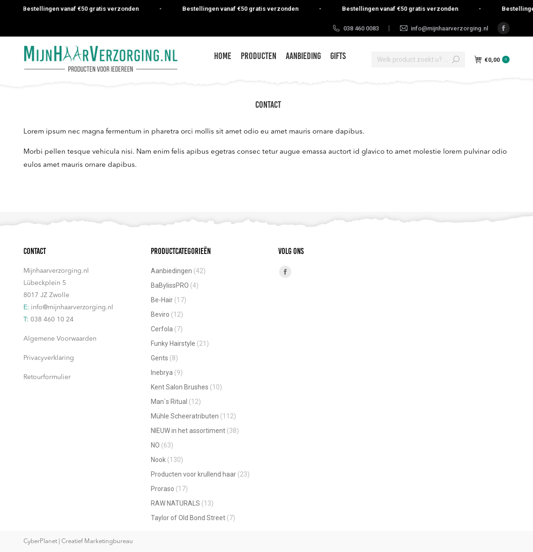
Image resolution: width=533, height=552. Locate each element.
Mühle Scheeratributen (185, 416)
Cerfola (162, 329)
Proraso (162, 488)
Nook (158, 459)
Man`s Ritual (169, 401)
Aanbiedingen (171, 271)
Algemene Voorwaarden (59, 339)
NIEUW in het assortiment (188, 430)
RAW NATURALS (175, 503)
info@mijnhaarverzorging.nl (72, 307)
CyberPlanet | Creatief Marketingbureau (78, 541)
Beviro (160, 314)
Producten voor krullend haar (193, 474)
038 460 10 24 (52, 319)
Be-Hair (162, 300)
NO (155, 445)
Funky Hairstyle (173, 343)
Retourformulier (47, 377)
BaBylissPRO (170, 285)
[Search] (418, 59)
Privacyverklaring (48, 358)
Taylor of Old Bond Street (188, 518)
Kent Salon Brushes (179, 387)
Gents (159, 358)
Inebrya (162, 372)
